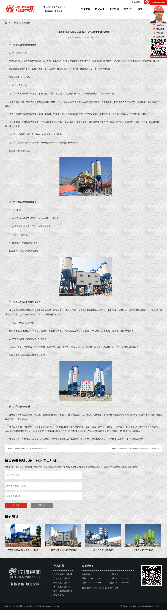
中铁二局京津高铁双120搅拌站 (63, 550)
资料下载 (141, 606)
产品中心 (85, 9)
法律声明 (132, 606)
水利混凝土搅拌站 (61, 586)
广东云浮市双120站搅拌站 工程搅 (23, 550)
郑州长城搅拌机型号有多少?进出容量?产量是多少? (139, 449)
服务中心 (128, 9)
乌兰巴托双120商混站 (103, 550)
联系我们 (158, 606)
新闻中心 (143, 9)
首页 (10, 23)
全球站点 (137, 2)
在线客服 (150, 606)
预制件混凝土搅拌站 (62, 591)
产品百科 (27, 23)
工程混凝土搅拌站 (61, 578)
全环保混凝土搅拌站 (62, 574)
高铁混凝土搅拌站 (61, 582)
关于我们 (124, 606)
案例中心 (114, 9)
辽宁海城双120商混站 (143, 550)
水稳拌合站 (58, 595)
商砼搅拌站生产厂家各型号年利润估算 (30, 449)
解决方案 (100, 9)
